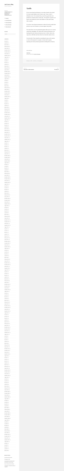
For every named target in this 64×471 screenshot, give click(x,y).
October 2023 (6, 94)
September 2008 (6, 418)
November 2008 (6, 414)
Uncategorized (40, 60)
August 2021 (6, 141)
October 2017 (6, 223)
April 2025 (6, 64)
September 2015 (6, 268)
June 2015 (5, 273)
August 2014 (6, 291)
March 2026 (6, 44)
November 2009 (6, 393)
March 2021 (6, 150)
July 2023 (5, 100)
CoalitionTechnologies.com (8, 11)
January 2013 (6, 325)
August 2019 (6, 184)
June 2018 (5, 209)
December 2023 (6, 91)
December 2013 (6, 305)
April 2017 (6, 234)
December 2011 (6, 348)
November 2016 (6, 243)
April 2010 (6, 384)
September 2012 (6, 332)
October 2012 (6, 330)
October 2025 (6, 53)
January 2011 (6, 368)
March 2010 (6, 386)
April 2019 (6, 191)
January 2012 (6, 346)
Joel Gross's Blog (8, 4)
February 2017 (6, 237)
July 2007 (5, 443)
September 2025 (6, 55)
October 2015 (6, 266)
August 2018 (6, 205)
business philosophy (8, 22)
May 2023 (5, 103)
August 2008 (6, 420)
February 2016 (6, 259)
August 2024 (6, 78)
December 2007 (6, 434)
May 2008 (5, 425)
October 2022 (6, 116)
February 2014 (6, 302)
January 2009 (6, 411)
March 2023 (6, 107)
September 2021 (6, 139)
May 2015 (5, 275)
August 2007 (6, 441)
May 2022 (5, 125)
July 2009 (5, 400)
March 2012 (6, 343)
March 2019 (6, 193)
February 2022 (6, 130)
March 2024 (6, 85)
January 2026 (6, 48)
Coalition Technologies (37, 54)
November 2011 (6, 350)
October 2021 (6, 137)
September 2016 (6, 246)
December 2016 (6, 241)
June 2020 (5, 166)
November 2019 (6, 178)
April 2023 (6, 105)
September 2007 (6, 439)
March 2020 (6, 171)
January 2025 (6, 69)
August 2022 (6, 119)
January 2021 (6, 153)
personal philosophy (8, 20)
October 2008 (6, 416)
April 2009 (6, 405)
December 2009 (6, 391)
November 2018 (6, 200)
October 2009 (6, 395)
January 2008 (6, 432)
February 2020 (6, 173)
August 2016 (6, 248)
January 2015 (6, 282)
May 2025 (5, 62)
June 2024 (5, 82)
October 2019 (6, 180)
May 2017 (5, 232)
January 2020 (6, 175)
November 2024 (6, 73)
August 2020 (6, 162)
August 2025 (6, 57)
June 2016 (5, 252)
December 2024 (6, 71)
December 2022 (6, 112)
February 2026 (6, 46)
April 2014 (6, 298)
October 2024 (6, 75)
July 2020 (5, 164)
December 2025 (6, 50)
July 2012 (5, 336)
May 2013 (5, 318)
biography (7, 18)
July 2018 (5, 207)
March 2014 (6, 300)
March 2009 (6, 407)
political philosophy (8, 24)
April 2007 (6, 448)
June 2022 (5, 123)
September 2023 (6, 96)
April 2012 (6, 341)
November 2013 (6, 307)
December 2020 (6, 155)
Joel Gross (35, 60)
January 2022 (6, 132)
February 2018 (6, 216)
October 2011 (6, 352)
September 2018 (6, 203)
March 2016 (6, 257)
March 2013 (6, 321)
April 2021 (6, 148)
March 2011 (6, 364)
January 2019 (6, 196)
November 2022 (6, 114)
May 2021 (5, 146)
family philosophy (8, 26)
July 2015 (5, 271)
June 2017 (5, 230)
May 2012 (5, 339)
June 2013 (5, 316)
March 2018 (6, 214)
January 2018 (6, 218)
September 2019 (6, 182)
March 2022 (6, 128)
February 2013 (6, 323)
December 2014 (6, 284)
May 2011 (5, 361)
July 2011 (5, 357)
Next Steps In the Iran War (8, 457)
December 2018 (6, 198)
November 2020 (6, 157)
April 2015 (6, 277)
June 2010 (5, 380)
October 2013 (6, 309)
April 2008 (6, 427)
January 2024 (6, 89)
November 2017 (6, 221)
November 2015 (6, 264)
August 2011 (6, 355)
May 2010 (5, 382)
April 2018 (6, 212)
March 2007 (6, 450)
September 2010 (6, 375)
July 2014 (5, 293)
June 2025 (5, 60)
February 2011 (6, 366)
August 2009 (6, 398)
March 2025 (6, 66)
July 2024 (5, 80)
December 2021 (6, 134)
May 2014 (5, 296)
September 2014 (6, 289)
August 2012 (6, 334)
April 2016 (6, 255)
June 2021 (5, 144)
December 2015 (6, 262)
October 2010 (6, 373)
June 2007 (5, 445)
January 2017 (6, 239)
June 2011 (5, 359)
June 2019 (5, 187)
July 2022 (5, 121)
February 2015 (6, 280)
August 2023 (6, 98)
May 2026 (5, 41)
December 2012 (6, 327)
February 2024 (6, 87)
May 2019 (5, 189)
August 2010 (6, 377)
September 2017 (6, 225)
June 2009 (5, 402)
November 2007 (6, 436)
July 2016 (5, 250)
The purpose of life (7, 459)
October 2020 (6, 159)
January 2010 (6, 389)
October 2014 (6, 287)
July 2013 (5, 314)
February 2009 (6, 409)
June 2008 (5, 423)
